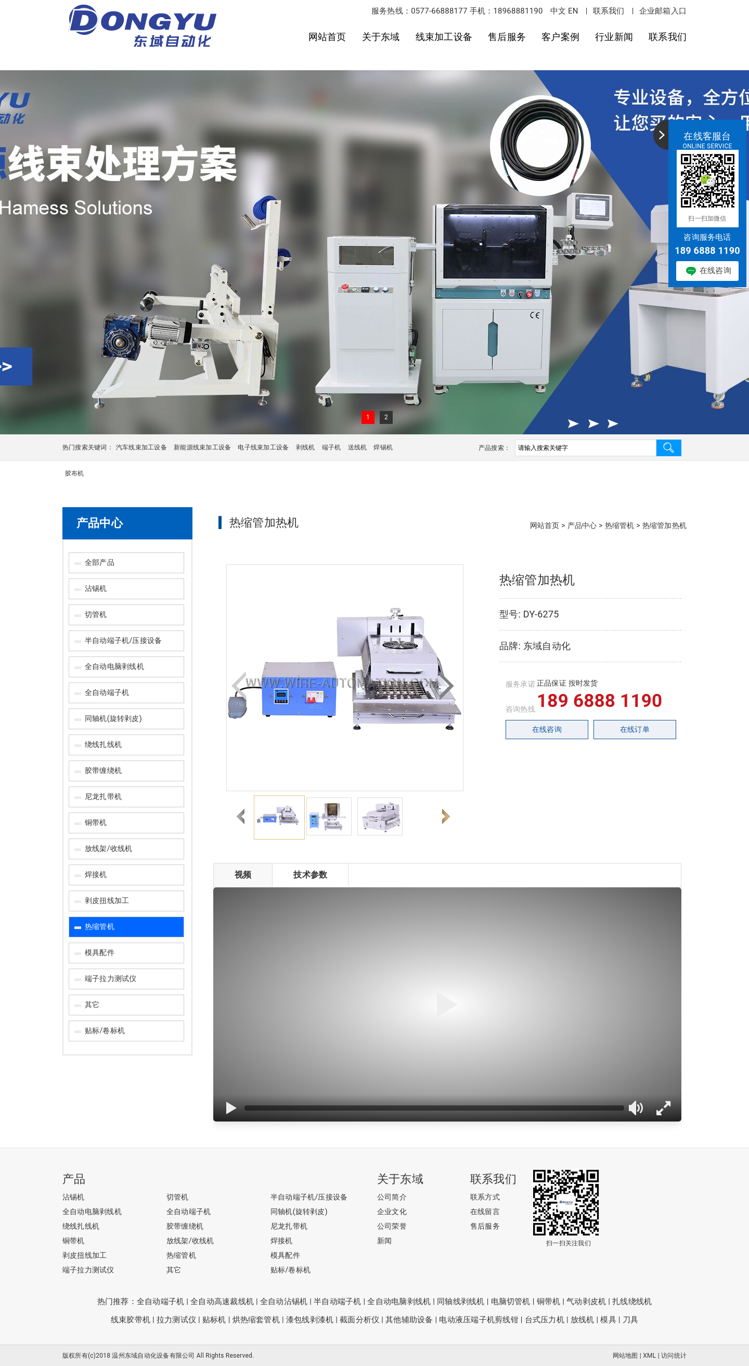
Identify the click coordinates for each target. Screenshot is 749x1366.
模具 (608, 1319)
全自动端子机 (107, 692)
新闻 (384, 1240)
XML (649, 1355)
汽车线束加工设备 (141, 447)
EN (573, 11)
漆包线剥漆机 (309, 1319)
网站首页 (327, 36)
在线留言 (485, 1211)
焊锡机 (383, 447)
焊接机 (96, 874)
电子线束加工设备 (263, 447)
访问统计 (674, 1355)
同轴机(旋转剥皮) (113, 718)
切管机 (96, 614)
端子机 (331, 447)
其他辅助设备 (409, 1319)
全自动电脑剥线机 (114, 666)
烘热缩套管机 (256, 1319)
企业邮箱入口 (663, 11)
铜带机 (96, 822)
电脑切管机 (511, 1301)
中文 (558, 11)
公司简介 (392, 1197)
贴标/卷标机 (105, 1030)
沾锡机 (96, 588)
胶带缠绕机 (103, 770)
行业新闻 (614, 36)
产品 (73, 1178)
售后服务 (507, 36)
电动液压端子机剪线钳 (478, 1319)
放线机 (583, 1319)
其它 (92, 1004)
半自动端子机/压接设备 (123, 640)
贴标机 (214, 1319)
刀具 (630, 1319)
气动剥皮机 (586, 1301)
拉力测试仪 (176, 1319)
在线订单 (635, 729)
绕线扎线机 (103, 744)
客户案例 (560, 36)
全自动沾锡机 (283, 1301)
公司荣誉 (392, 1226)
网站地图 (625, 1355)
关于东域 (381, 36)
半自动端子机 (337, 1301)
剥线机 (305, 447)
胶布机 (74, 473)
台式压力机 (544, 1319)
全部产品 (99, 562)
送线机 (357, 447)
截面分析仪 (359, 1319)
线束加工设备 (444, 36)
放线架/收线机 (108, 848)
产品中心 (99, 523)
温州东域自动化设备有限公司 (153, 1355)
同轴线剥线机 (460, 1301)
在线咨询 (547, 729)
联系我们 (609, 11)
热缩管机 (99, 926)
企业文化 (392, 1211)
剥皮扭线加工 (107, 900)
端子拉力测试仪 (111, 978)
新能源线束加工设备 (202, 447)
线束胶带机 (130, 1319)
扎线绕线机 (632, 1301)
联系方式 (485, 1197)
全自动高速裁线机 (222, 1301)
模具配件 (99, 952)
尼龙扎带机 (103, 796)
